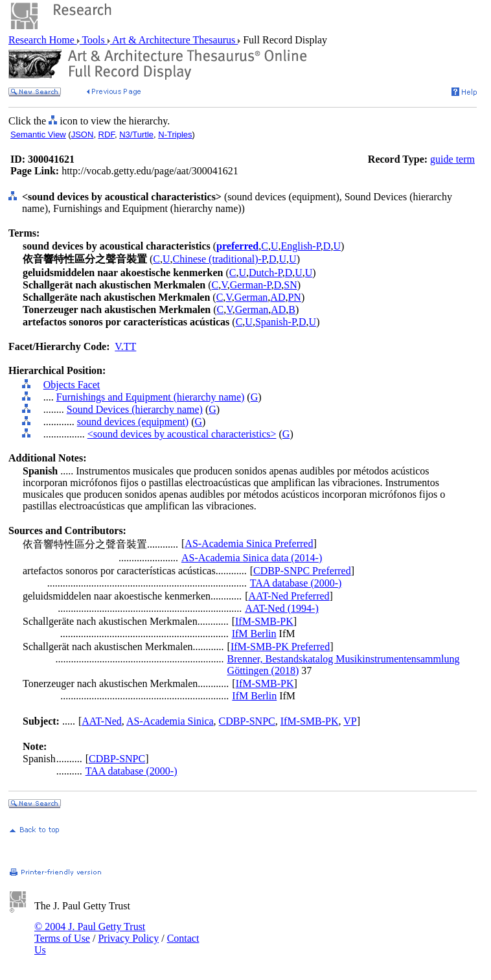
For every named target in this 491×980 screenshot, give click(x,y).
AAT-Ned (102, 721)
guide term (452, 159)
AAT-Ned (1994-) (282, 608)
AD (277, 297)
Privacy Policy (128, 938)
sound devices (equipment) (132, 421)
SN (290, 284)
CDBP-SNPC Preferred (302, 570)
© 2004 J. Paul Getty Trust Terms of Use (89, 932)
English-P (300, 245)
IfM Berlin (254, 633)
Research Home (42, 39)
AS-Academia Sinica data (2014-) (251, 557)
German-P (250, 284)
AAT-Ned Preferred (288, 595)
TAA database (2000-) (296, 583)
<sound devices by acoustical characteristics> (182, 433)
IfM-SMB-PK (264, 621)
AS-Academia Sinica (170, 721)
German (251, 297)
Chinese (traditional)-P (219, 258)
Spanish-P (275, 321)
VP (349, 721)
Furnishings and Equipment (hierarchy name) (150, 396)
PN (294, 297)
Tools (94, 39)
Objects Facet (71, 384)
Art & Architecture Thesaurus (174, 39)
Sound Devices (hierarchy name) (135, 409)
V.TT (125, 346)
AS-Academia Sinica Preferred (249, 543)
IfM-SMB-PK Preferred (280, 646)
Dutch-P (265, 272)
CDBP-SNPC (247, 721)
